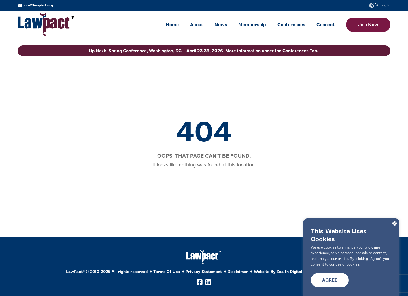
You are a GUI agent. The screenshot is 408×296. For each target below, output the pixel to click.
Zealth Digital (289, 271)
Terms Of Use (166, 271)
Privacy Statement (204, 271)
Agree (329, 280)
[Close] (394, 223)
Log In (382, 5)
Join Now (368, 25)
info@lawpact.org (35, 5)
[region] (351, 257)
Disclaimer (238, 271)
